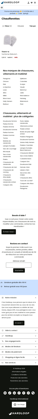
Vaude (22, 87)
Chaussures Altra (26, 178)
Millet (5, 95)
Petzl (21, 104)
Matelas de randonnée (7, 142)
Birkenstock (24, 101)
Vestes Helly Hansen (27, 142)
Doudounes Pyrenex (27, 139)
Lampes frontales (9, 146)
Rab (4, 84)
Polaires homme (8, 135)
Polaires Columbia (26, 145)
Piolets (5, 159)
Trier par (32, 26)
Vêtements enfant (26, 126)
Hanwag (23, 98)
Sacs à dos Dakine (26, 156)
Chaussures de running (8, 171)
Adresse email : (19, 261)
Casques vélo (8, 185)
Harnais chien (25, 167)
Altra (4, 93)
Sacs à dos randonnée (7, 155)
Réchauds (6, 151)
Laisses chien (24, 170)
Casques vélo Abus (26, 183)
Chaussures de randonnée (8, 163)
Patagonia (6, 78)
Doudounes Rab (25, 164)
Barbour (6, 104)
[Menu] (2, 8)
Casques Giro (24, 161)
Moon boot (7, 98)
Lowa (5, 90)
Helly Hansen (7, 101)
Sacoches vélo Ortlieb (25, 174)
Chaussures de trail (10, 167)
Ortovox (6, 81)
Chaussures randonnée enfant (9, 181)
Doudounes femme (10, 121)
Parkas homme (8, 132)
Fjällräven (23, 78)
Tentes (5, 138)
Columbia (23, 81)
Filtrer (7, 26)
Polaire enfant (25, 129)
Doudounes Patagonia (24, 187)
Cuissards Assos (25, 158)
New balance (24, 95)
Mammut (23, 90)
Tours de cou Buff (26, 180)
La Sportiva (7, 87)
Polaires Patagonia (26, 137)
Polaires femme (8, 127)
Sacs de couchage (9, 149)
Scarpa (22, 84)
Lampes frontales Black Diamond (26, 149)
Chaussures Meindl (26, 153)
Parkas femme (8, 124)
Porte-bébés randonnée (24, 122)
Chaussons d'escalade (7, 176)
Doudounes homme (10, 129)
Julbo (22, 93)
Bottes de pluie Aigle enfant (27, 133)
